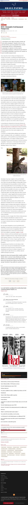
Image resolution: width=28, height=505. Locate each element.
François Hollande (4, 456)
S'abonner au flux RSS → (5, 442)
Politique (16, 12)
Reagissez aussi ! (4, 290)
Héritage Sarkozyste (5, 388)
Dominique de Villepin (11, 448)
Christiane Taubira (16, 447)
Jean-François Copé (4, 453)
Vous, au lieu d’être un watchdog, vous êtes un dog (10, 413)
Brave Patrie (14, 8)
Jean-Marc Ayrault (4, 448)
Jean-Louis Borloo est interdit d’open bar (8, 421)
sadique (17, 232)
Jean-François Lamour (17, 451)
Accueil (2, 17)
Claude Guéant (3, 447)
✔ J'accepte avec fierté (8, 503)
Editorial (5, 12)
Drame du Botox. (4, 399)
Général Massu (3, 451)
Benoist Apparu (9, 451)
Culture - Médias (7, 17)
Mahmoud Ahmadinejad (18, 450)
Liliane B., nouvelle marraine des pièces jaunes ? (9, 411)
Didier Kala (3, 30)
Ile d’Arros (3, 409)
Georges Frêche (17, 453)
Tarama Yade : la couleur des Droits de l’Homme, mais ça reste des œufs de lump (14, 402)
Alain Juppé (23, 453)
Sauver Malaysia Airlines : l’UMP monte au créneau (10, 383)
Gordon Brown (3, 450)
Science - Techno (22, 12)
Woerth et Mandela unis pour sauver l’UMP (9, 386)
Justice (8, 12)
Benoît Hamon (9, 447)
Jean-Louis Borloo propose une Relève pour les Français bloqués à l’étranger (13, 419)
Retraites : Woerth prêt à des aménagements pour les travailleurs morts (14, 407)
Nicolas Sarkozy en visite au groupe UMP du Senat (10, 381)
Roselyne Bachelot (23, 447)
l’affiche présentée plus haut (11, 273)
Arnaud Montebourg (10, 450)
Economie (2, 479)
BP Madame (3, 475)
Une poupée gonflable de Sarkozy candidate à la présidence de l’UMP (13, 390)
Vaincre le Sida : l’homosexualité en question (9, 395)
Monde (12, 12)
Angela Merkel (11, 453)
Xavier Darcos (19, 448)
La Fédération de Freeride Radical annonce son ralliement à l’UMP (13, 416)
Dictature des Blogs (4, 478)
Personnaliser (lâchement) (19, 503)
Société (2, 490)
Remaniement (3, 392)
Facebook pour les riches (5, 397)
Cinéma (12, 17)
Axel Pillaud (23, 272)
